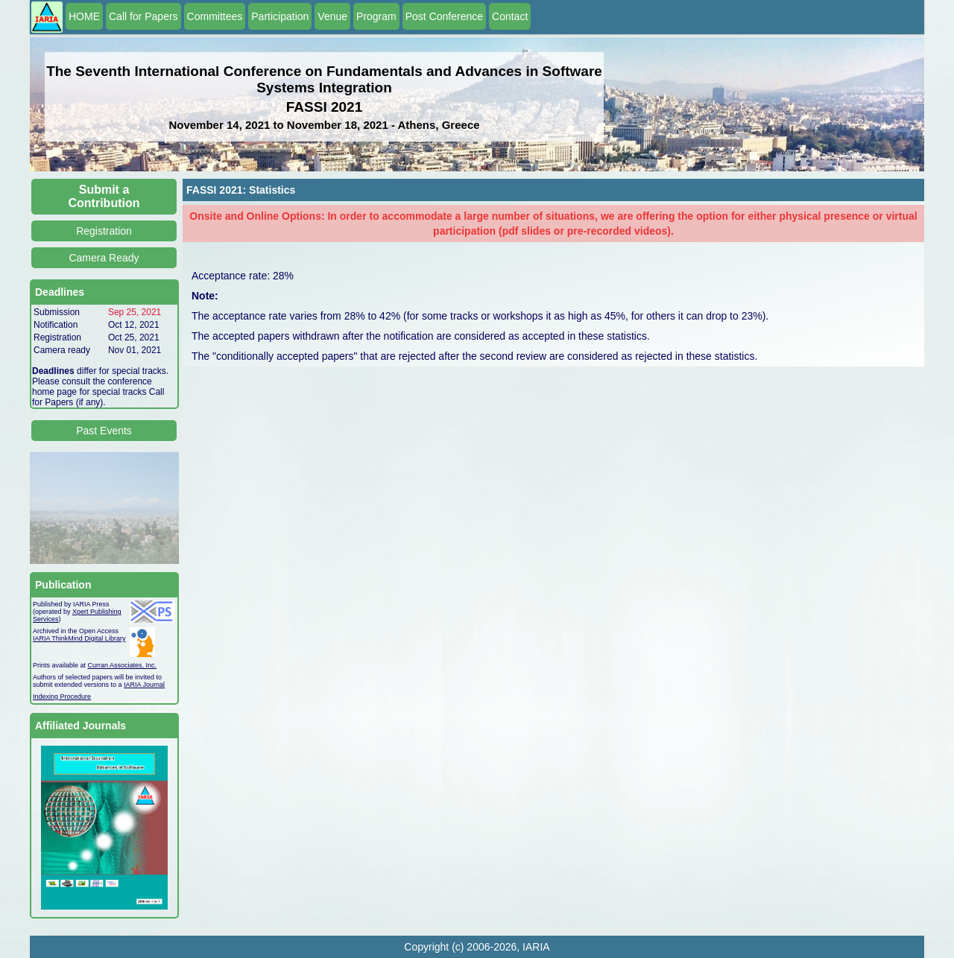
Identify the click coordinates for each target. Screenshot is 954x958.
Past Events (104, 431)
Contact (510, 16)
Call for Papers (143, 16)
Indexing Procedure (62, 696)
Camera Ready (104, 258)
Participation (280, 16)
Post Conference (444, 16)
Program (376, 16)
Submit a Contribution (104, 196)
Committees (215, 16)
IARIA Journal (144, 684)
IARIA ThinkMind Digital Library (79, 638)
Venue (332, 16)
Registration (104, 231)
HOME (84, 16)
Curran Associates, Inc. (122, 665)
